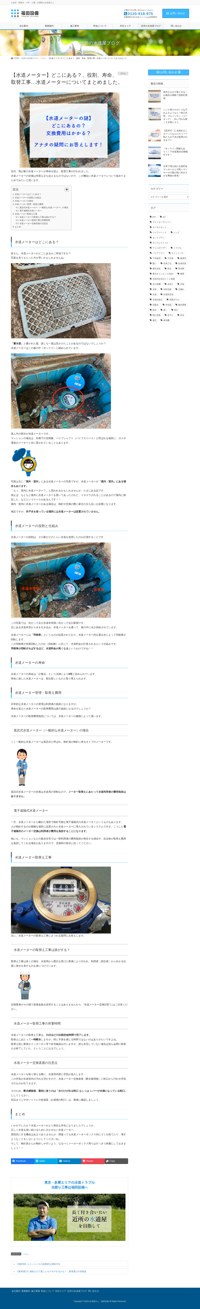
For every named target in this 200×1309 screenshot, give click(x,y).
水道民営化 (168, 294)
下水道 (170, 258)
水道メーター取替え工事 (26, 214)
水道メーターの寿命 (24, 201)
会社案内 (16, 1291)
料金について (47, 1291)
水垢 (182, 284)
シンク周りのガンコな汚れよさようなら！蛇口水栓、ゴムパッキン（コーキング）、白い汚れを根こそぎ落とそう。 (175, 115)
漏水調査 (182, 305)
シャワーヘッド (159, 232)
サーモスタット (159, 227)
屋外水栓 (156, 268)
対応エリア (60, 1291)
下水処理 (156, 258)
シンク (176, 232)
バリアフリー (158, 253)
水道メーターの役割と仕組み (28, 197)
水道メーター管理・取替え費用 (29, 204)
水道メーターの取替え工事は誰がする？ (38, 217)
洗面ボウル (174, 299)
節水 (154, 310)
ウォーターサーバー (161, 222)
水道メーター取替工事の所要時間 (35, 220)
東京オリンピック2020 (162, 274)
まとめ (18, 227)
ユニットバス (177, 253)
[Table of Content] (67, 190)
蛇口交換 (156, 315)
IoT (164, 217)
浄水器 (168, 305)
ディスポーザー (159, 248)
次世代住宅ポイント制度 (163, 279)
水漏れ (181, 289)
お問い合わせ (175, 13)
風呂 (154, 320)
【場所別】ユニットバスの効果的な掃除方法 (38, 1264)
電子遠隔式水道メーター (31, 211)
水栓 (154, 289)
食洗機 (166, 320)
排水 (169, 268)
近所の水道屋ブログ (77, 1291)
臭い (165, 310)
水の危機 (156, 284)
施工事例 (35, 1291)
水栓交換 (167, 289)
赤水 (182, 315)
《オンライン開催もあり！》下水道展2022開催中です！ (175, 151)
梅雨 (182, 274)
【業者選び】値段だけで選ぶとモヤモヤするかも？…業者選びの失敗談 (51, 1271)
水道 (154, 294)
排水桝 (181, 268)
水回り (170, 284)
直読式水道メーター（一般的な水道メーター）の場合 (44, 207)
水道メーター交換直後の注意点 (34, 223)
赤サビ (170, 315)
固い (154, 263)
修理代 (183, 258)
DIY (154, 217)
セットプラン (158, 237)
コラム (123, 73)
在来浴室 (182, 263)
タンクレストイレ (160, 243)
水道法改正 (157, 299)
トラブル (177, 248)
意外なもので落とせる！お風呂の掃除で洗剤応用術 (175, 95)
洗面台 (155, 305)
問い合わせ (93, 1291)
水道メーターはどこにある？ (28, 194)
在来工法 (167, 263)
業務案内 (25, 1291)
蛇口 (176, 310)
